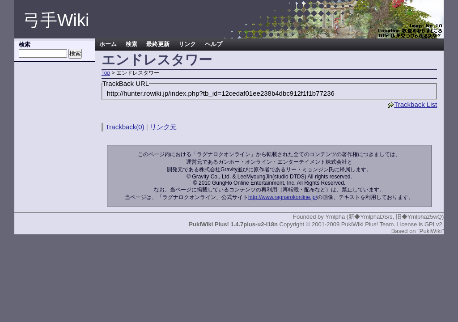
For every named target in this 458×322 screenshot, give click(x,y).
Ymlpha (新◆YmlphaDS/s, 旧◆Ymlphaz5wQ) (384, 216)
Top (106, 73)
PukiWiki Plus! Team (367, 224)
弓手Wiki (56, 20)
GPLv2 (433, 224)
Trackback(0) (125, 127)
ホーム (108, 44)
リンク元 (163, 127)
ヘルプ (213, 44)
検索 (131, 44)
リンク (187, 44)
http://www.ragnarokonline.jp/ (282, 197)
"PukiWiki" (430, 231)
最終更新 (158, 44)
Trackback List (412, 104)
